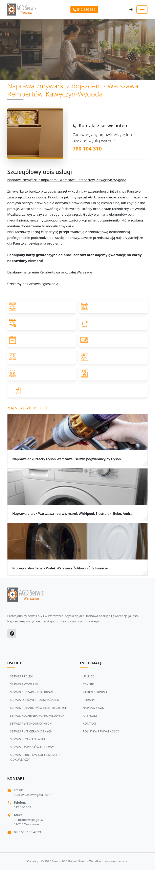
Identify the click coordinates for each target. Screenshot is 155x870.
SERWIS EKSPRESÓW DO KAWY (32, 747)
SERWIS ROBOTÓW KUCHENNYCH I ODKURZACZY (35, 757)
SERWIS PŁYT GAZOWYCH (28, 739)
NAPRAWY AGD (93, 708)
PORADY (89, 700)
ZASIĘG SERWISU (95, 692)
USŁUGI (88, 676)
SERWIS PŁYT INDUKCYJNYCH (31, 723)
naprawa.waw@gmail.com (32, 795)
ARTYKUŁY (90, 715)
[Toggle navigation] (142, 9)
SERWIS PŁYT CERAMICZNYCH (31, 731)
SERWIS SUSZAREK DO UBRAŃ (31, 692)
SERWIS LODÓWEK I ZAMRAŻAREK (34, 700)
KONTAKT (89, 723)
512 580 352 (84, 9)
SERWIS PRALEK (21, 676)
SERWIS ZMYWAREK (24, 684)
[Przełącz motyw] (131, 9)
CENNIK (88, 684)
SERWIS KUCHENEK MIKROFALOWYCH (37, 715)
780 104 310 (87, 148)
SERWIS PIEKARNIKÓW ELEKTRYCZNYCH (38, 708)
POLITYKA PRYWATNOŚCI (101, 731)
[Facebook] (11, 633)
